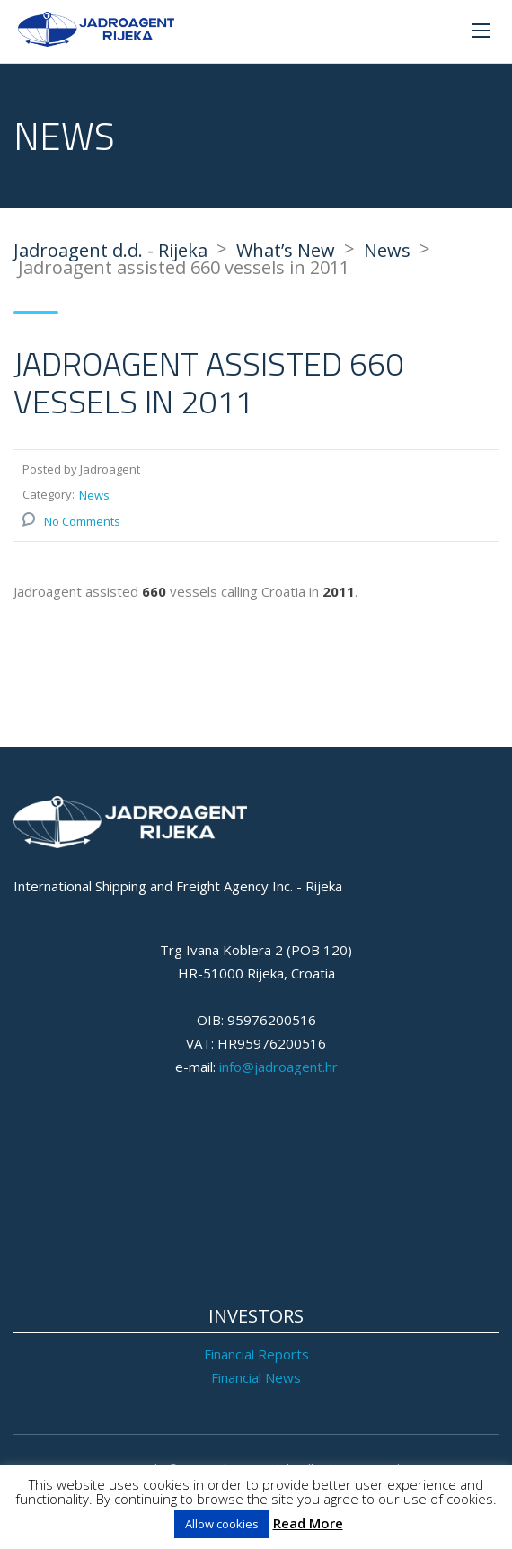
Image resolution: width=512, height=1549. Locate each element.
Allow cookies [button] (222, 1524)
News (94, 495)
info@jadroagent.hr (278, 1066)
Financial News (256, 1377)
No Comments (82, 521)
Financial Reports (256, 1354)
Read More (308, 1523)
